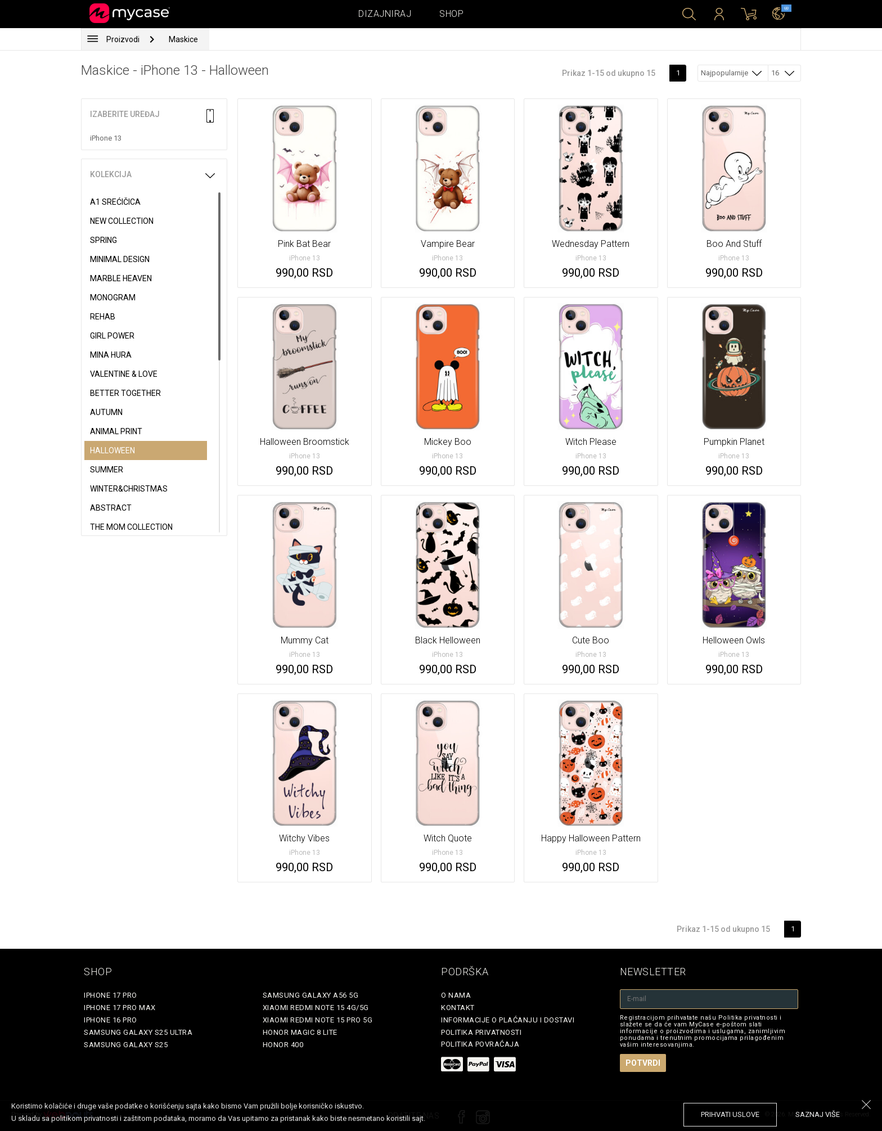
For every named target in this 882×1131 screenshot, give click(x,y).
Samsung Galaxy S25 (126, 1044)
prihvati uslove (730, 1114)
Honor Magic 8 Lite (300, 1032)
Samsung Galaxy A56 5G (311, 995)
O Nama (456, 995)
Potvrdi (643, 1062)
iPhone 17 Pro (110, 995)
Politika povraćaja (480, 1044)
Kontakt (458, 1007)
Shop (451, 13)
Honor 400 (283, 1044)
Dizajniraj (384, 13)
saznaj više (817, 1114)
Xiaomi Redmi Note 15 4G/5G (316, 1007)
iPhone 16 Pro (110, 1020)
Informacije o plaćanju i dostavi (507, 1020)
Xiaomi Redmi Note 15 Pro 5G (318, 1020)
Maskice (183, 39)
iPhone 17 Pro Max (120, 1007)
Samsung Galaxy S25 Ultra (138, 1032)
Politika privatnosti (481, 1032)
